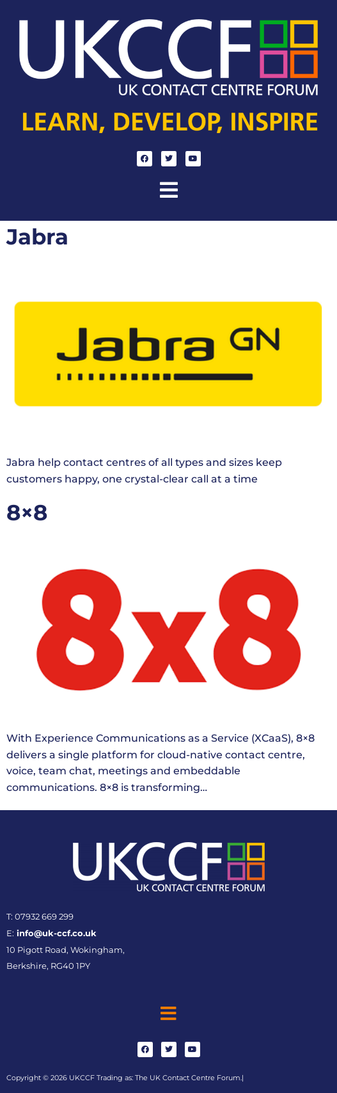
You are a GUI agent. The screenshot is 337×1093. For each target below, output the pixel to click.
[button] (168, 190)
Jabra (37, 236)
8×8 (26, 512)
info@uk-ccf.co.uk (55, 933)
